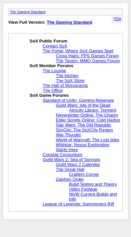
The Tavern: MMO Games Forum (88, 60)
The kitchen (67, 75)
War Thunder (68, 134)
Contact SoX (55, 45)
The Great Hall (70, 169)
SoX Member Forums (51, 65)
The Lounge (54, 70)
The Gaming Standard (27, 12)
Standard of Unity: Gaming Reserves (78, 100)
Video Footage (83, 189)
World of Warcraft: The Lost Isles (87, 139)
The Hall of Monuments (65, 85)
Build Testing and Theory (93, 184)
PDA (117, 19)
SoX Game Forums (49, 95)
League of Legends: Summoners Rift (78, 203)
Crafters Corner (84, 174)
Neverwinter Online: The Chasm (87, 115)
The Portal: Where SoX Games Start (78, 50)
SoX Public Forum (48, 41)
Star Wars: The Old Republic (83, 124)
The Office (53, 90)
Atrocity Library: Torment (92, 110)
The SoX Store (70, 80)
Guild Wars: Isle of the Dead (83, 105)
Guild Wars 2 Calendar (78, 164)
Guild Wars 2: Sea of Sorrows (71, 159)
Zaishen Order (70, 179)
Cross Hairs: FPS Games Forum (87, 55)
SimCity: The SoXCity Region (84, 129)
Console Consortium (62, 154)
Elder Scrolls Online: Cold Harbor (88, 120)
